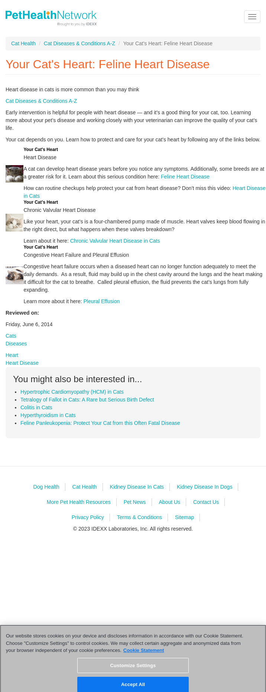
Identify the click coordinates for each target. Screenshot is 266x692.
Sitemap (184, 517)
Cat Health (23, 43)
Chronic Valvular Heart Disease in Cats (115, 241)
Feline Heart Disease (185, 177)
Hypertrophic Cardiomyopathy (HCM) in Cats (72, 392)
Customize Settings (133, 668)
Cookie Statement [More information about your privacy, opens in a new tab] (143, 653)
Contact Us (206, 502)
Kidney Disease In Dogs (204, 487)
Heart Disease (22, 363)
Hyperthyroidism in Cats (48, 415)
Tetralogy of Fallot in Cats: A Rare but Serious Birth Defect (87, 400)
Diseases (16, 344)
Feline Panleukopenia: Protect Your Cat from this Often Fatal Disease (100, 423)
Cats (11, 336)
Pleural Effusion (101, 301)
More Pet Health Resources (79, 502)
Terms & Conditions (139, 517)
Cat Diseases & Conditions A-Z (79, 43)
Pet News (135, 502)
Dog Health (46, 487)
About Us (169, 502)
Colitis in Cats (36, 407)
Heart (12, 355)
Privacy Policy (88, 517)
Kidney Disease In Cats (137, 487)
